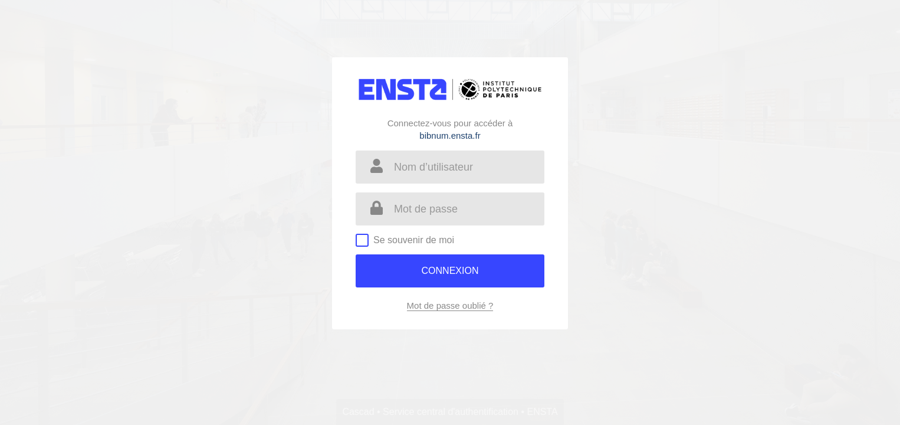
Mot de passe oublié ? (450, 305)
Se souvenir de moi (413, 240)
